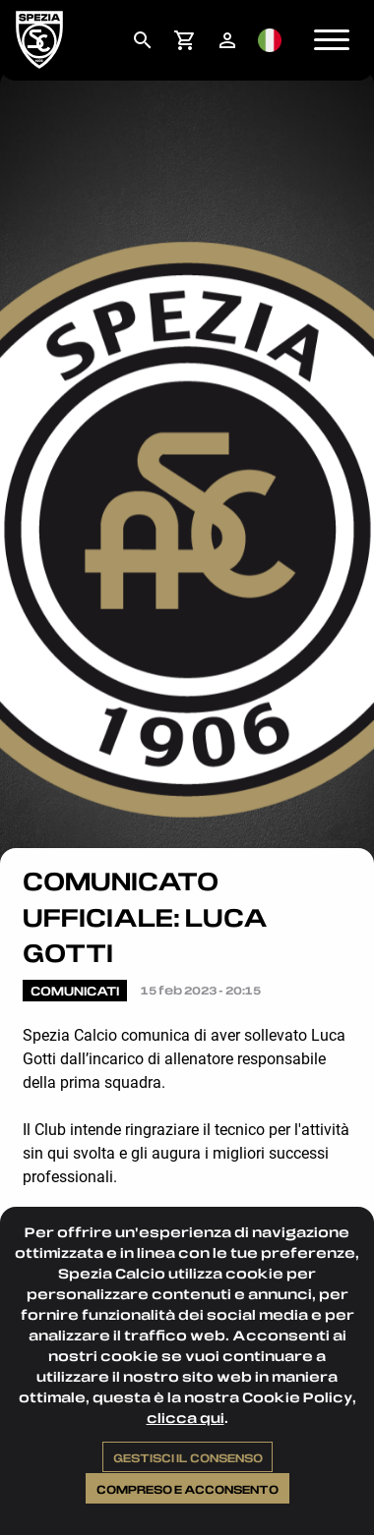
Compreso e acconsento (187, 1489)
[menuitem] (142, 40)
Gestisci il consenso (188, 1457)
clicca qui (185, 1417)
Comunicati (75, 990)
